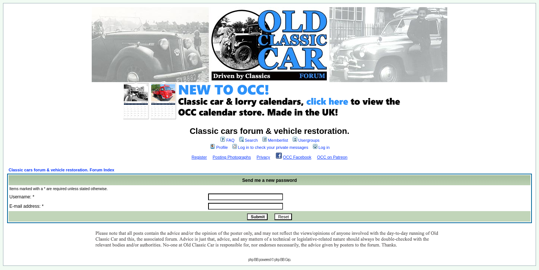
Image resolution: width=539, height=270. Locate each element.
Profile (219, 147)
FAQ (227, 140)
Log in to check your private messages (270, 147)
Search (248, 140)
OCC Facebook (297, 157)
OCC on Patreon (332, 157)
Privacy (263, 157)
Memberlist (275, 140)
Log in (321, 147)
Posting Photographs (232, 157)
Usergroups (306, 140)
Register (199, 157)
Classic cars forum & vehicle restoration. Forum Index (61, 170)
